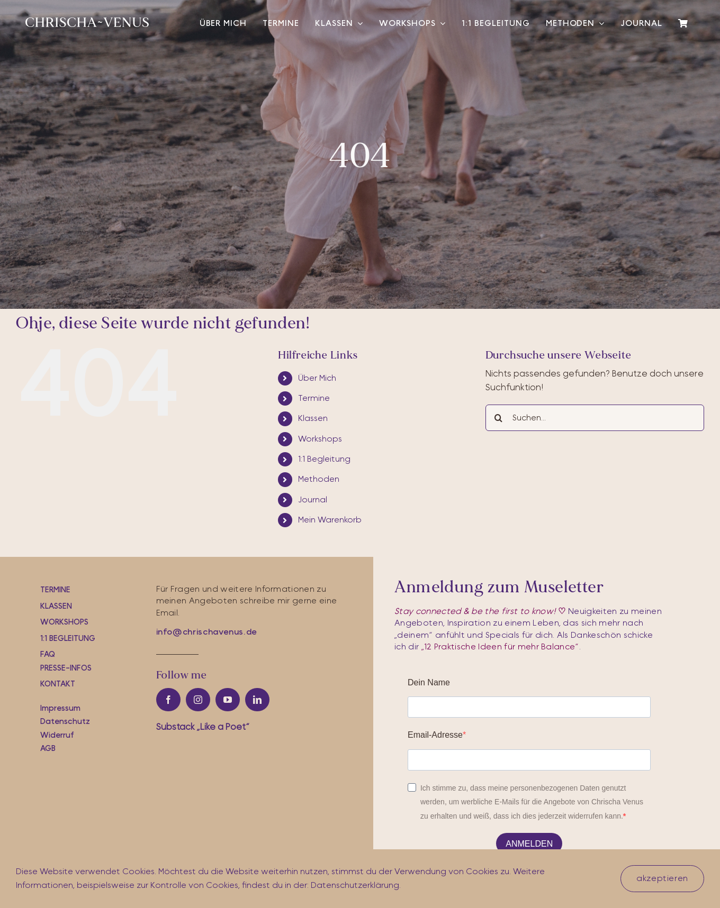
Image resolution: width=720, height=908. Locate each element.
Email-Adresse (435, 734)
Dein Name (429, 682)
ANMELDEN (529, 843)
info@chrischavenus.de (206, 632)
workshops (64, 622)
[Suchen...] (594, 418)
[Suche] (498, 418)
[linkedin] (257, 699)
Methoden (318, 479)
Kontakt (57, 684)
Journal (312, 500)
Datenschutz (65, 722)
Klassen (313, 418)
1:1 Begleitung (324, 459)
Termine (314, 398)
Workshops (320, 439)
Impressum (60, 708)
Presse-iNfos (66, 668)
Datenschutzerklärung (355, 885)
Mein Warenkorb (330, 520)
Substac (202, 726)
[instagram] (198, 699)
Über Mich (317, 378)
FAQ (47, 654)
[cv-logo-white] (87, 21)
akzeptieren (662, 878)
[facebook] (168, 699)
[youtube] (227, 699)
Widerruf (57, 735)
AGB (48, 749)
